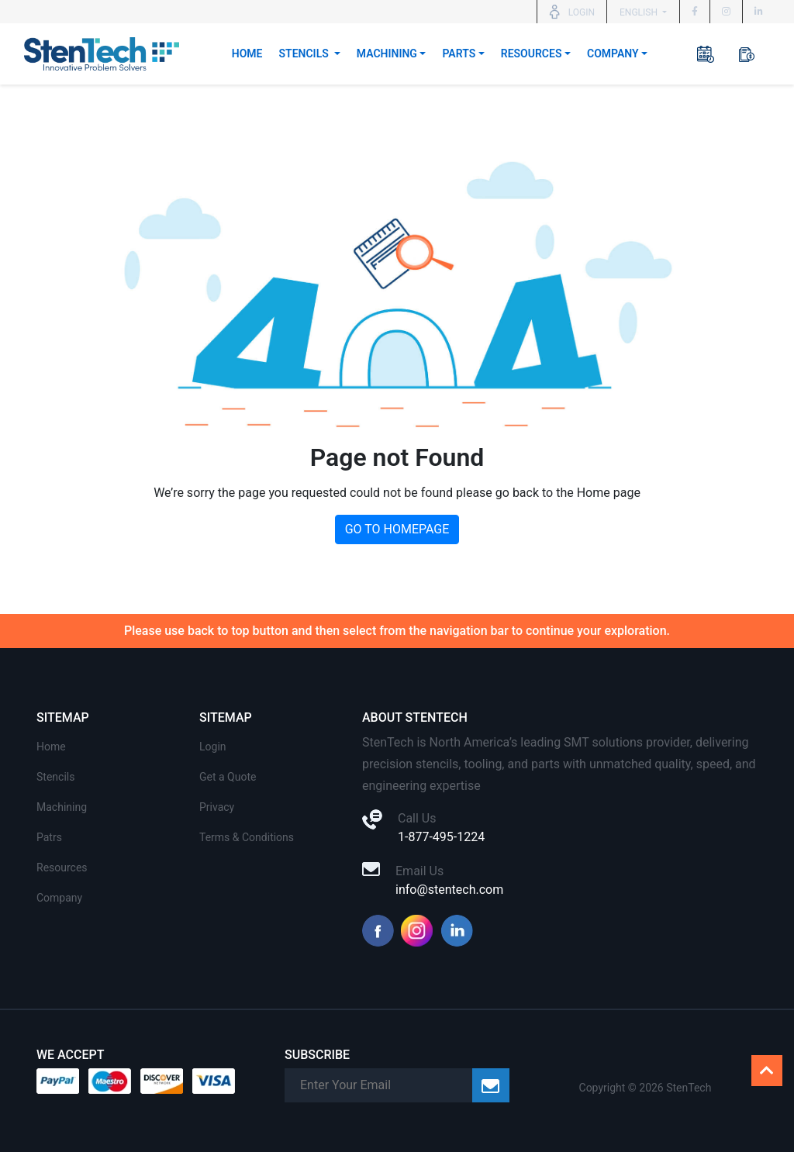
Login (212, 746)
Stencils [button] (305, 53)
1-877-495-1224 (441, 837)
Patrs (49, 837)
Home (247, 53)
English (640, 12)
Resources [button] (531, 53)
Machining (61, 807)
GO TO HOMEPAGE (397, 529)
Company (59, 898)
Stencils (55, 777)
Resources (62, 867)
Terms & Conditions (246, 837)
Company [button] (613, 53)
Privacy (216, 807)
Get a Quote (227, 777)
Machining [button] (387, 53)
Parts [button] (458, 53)
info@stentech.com (449, 889)
